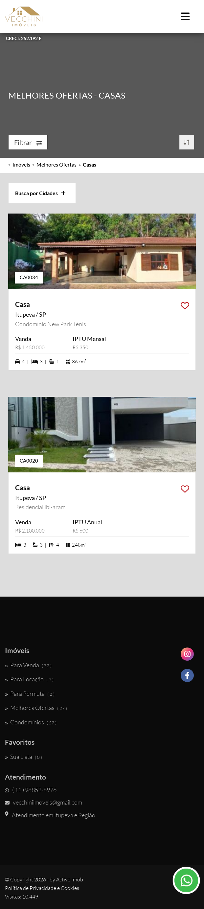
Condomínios (31, 722)
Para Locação (29, 679)
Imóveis (21, 164)
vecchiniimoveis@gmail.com (43, 802)
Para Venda (28, 665)
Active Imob (69, 879)
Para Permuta (30, 693)
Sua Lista (23, 756)
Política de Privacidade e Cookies (42, 888)
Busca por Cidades (40, 193)
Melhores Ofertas (56, 164)
